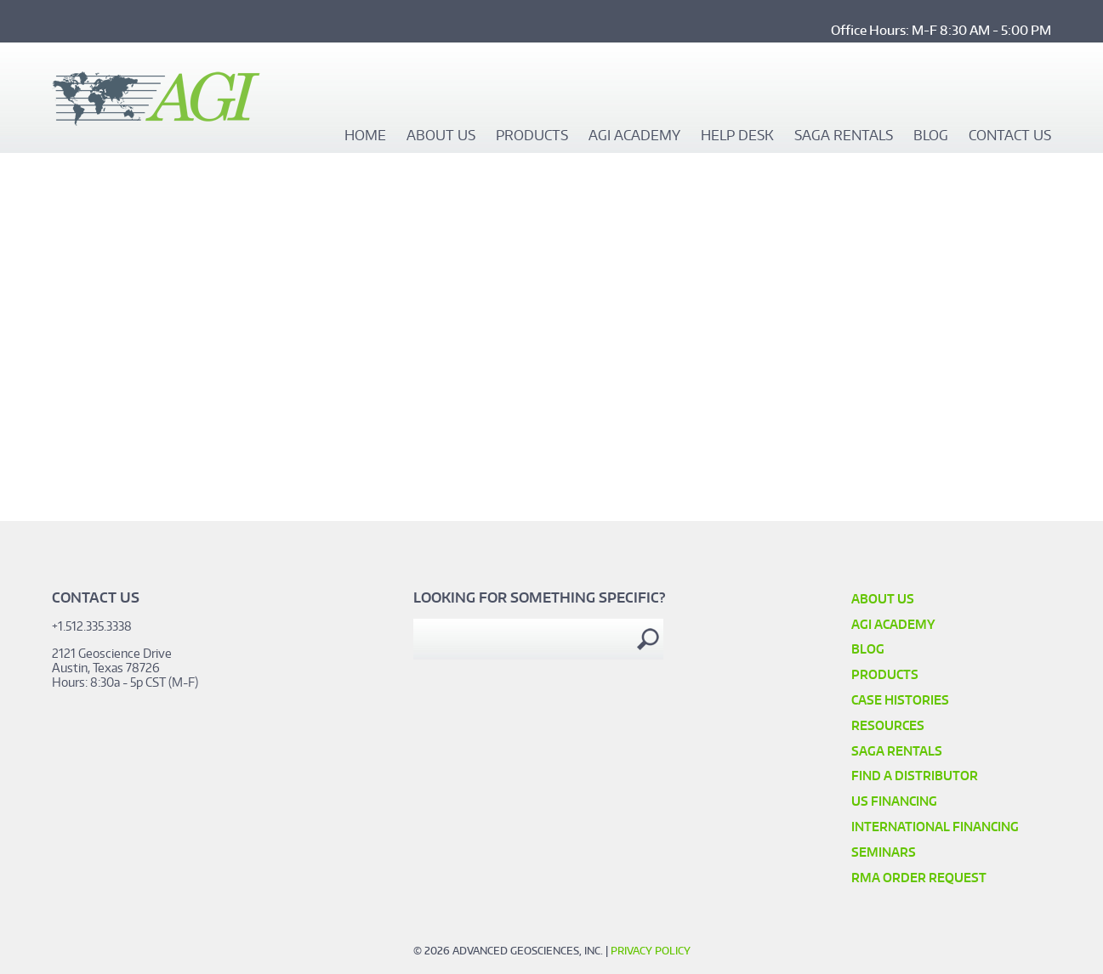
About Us (441, 136)
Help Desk (737, 136)
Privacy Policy (651, 950)
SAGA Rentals (843, 136)
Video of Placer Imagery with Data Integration (272, 352)
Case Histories (900, 700)
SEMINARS (883, 852)
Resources (887, 725)
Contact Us (1010, 136)
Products (532, 136)
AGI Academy (634, 136)
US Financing (894, 801)
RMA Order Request (918, 877)
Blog (930, 136)
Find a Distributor (914, 775)
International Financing (935, 826)
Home (365, 136)
